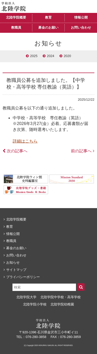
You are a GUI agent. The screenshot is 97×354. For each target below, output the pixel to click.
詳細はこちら (25, 141)
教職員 (16, 27)
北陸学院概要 (16, 17)
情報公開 (81, 17)
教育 (48, 17)
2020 (67, 56)
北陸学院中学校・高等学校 (60, 297)
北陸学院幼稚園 (62, 304)
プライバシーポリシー (23, 277)
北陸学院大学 (26, 297)
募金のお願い (48, 27)
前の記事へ (81, 151)
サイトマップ (16, 270)
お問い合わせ (81, 27)
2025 (33, 56)
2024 (50, 56)
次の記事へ (17, 151)
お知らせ (13, 262)
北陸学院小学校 (35, 304)
